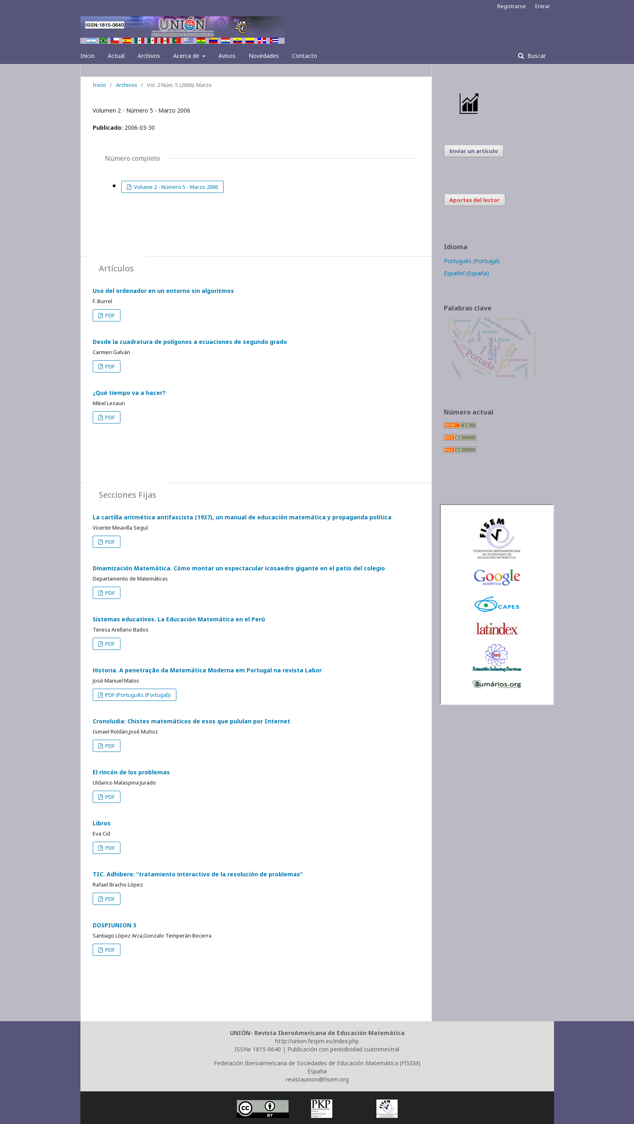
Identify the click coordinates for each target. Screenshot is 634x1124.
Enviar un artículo (473, 151)
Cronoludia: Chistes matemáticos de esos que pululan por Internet (191, 721)
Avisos (227, 56)
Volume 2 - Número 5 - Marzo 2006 (175, 187)
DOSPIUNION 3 (114, 925)
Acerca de (187, 56)
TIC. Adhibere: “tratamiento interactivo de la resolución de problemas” (198, 874)
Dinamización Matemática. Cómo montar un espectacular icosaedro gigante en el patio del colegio (239, 568)
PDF (109, 315)
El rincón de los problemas (131, 772)
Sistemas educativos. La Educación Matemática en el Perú (179, 619)
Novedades (264, 56)
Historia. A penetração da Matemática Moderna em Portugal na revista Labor (207, 670)
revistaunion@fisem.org (317, 1079)
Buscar (536, 56)
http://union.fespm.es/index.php (317, 1041)
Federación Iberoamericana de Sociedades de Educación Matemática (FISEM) (317, 1063)
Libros (102, 823)
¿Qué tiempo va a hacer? (129, 393)
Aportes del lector (474, 200)
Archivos (149, 56)
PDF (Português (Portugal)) (137, 694)
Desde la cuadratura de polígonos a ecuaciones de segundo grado (190, 342)
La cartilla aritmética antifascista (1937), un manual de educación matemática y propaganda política (242, 517)
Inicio (87, 56)
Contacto (304, 56)
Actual (116, 56)
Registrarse (511, 6)
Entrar (542, 6)
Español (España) (466, 273)
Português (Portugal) (472, 261)
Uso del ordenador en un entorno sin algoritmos (163, 291)
